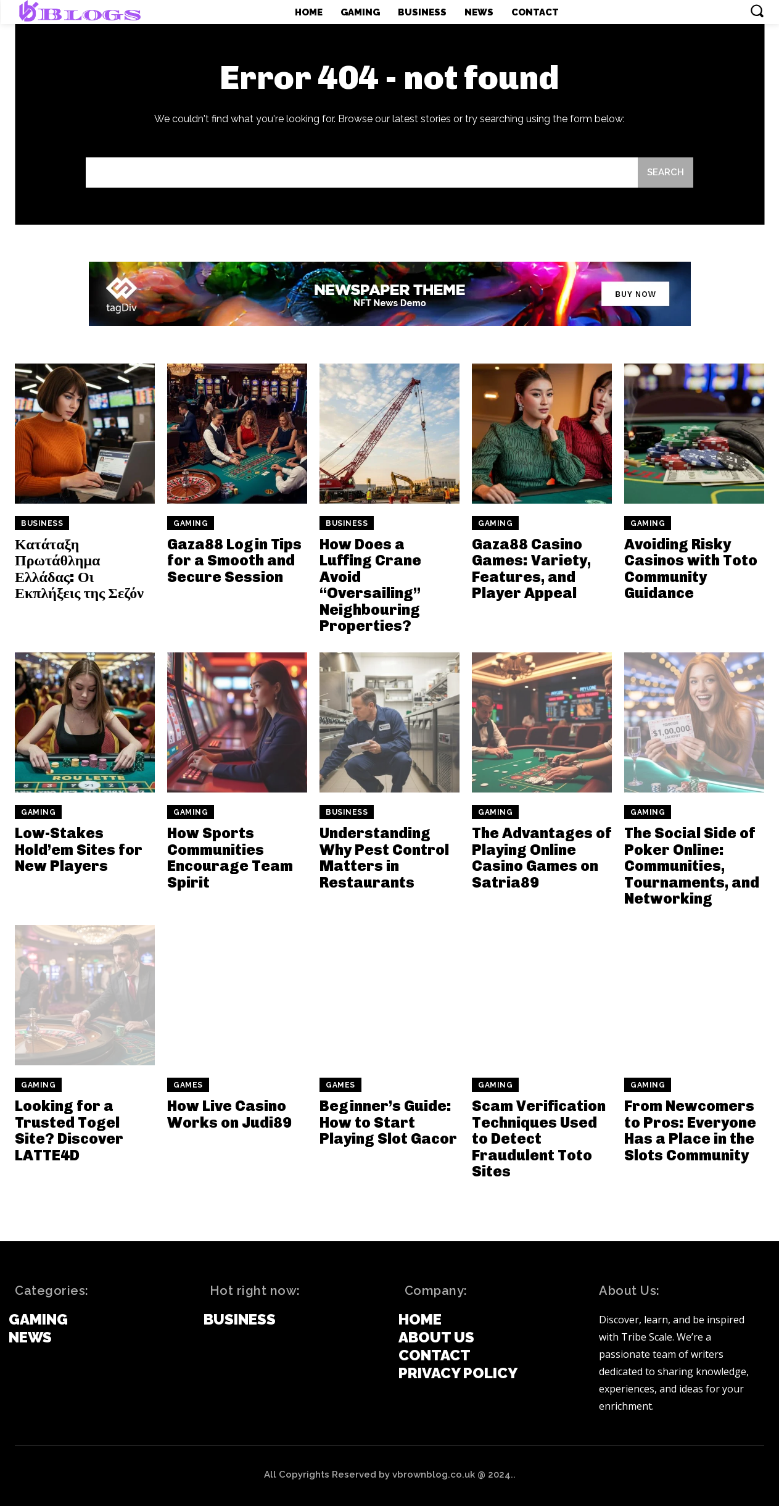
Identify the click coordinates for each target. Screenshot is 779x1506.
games (188, 1085)
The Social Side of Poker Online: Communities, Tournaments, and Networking (691, 865)
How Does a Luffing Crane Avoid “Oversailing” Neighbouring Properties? (370, 584)
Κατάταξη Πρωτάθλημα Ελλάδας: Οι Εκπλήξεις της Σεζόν (79, 568)
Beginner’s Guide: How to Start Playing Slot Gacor (388, 1122)
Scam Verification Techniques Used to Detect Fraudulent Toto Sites (539, 1138)
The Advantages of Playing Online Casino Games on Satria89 (542, 857)
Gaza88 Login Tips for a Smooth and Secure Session (234, 560)
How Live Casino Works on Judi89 (229, 1114)
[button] (756, 10)
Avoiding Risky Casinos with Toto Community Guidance (690, 568)
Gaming (190, 523)
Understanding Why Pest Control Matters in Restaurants (384, 857)
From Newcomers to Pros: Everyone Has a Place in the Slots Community (690, 1130)
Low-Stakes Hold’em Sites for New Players (78, 849)
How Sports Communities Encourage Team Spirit (230, 857)
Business (42, 523)
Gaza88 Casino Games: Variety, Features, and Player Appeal (531, 568)
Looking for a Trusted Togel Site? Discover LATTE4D (69, 1130)
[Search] (665, 172)
